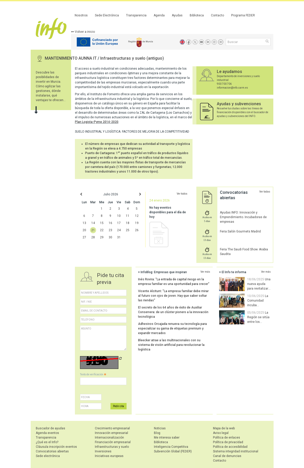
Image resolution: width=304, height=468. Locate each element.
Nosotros (81, 15)
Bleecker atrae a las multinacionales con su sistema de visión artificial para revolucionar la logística (171, 344)
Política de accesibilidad (230, 447)
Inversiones (103, 451)
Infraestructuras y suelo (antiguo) (132, 58)
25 (127, 230)
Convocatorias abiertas (52, 451)
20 (84, 230)
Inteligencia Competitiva (171, 447)
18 (127, 223)
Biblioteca (197, 15)
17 (119, 223)
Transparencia (136, 15)
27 (84, 237)
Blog (157, 433)
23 (110, 230)
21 (93, 230)
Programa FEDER (243, 15)
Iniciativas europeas (109, 456)
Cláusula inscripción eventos (56, 447)
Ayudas (177, 15)
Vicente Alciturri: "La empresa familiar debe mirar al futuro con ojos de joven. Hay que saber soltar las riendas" (173, 295)
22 (102, 230)
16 (110, 223)
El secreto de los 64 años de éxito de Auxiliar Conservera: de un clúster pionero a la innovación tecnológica (173, 312)
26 (137, 230)
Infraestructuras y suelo (112, 447)
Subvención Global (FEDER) (173, 451)
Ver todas (264, 191)
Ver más (205, 271)
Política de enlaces (226, 437)
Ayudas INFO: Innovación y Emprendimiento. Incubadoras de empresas (243, 217)
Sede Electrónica (107, 15)
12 (137, 216)
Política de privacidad (228, 442)
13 (84, 223)
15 (102, 223)
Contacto (217, 15)
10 (119, 216)
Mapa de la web (224, 428)
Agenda (159, 15)
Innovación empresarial (111, 433)
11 (127, 216)
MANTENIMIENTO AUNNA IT (71, 58)
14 (93, 223)
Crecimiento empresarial (112, 428)
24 (119, 230)
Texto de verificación (93, 374)
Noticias (160, 428)
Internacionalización (109, 437)
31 (119, 237)
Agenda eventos (47, 433)
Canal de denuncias (227, 456)
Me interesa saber (166, 437)
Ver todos (182, 193)
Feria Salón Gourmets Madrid (240, 231)
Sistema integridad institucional (235, 451)
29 (102, 237)
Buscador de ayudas (50, 428)
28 (93, 237)
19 (137, 223)
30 (110, 237)
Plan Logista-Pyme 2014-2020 (96, 122)
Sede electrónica (48, 456)
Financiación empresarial (113, 442)
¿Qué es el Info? (47, 442)
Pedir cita (118, 406)
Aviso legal (221, 433)
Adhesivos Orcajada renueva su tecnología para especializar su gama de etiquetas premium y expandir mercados (172, 328)
